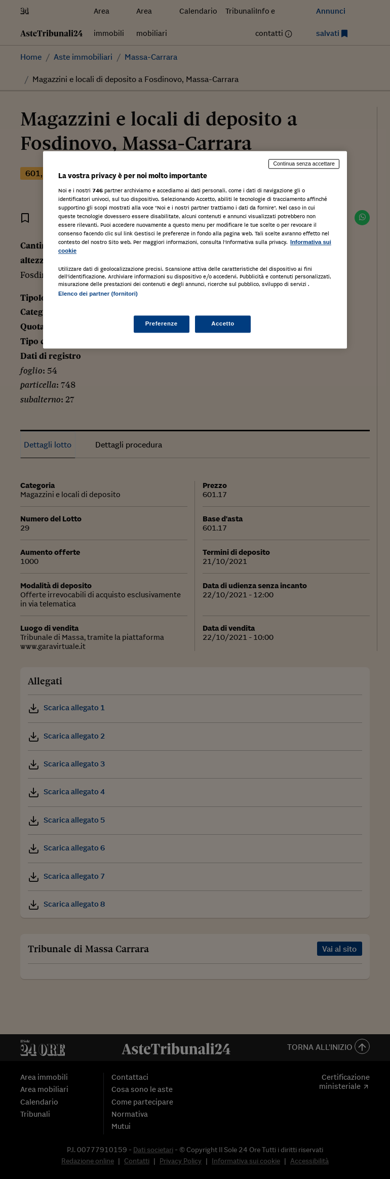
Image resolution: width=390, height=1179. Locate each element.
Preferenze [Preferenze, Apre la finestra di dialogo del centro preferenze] (161, 323)
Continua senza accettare (304, 164)
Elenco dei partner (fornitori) (98, 294)
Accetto (223, 323)
